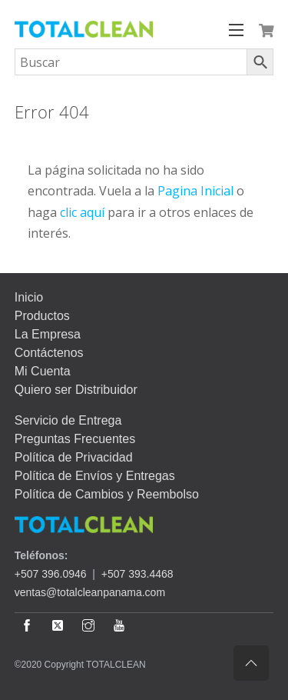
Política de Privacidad (74, 457)
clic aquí (82, 212)
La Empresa (48, 334)
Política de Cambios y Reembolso (107, 494)
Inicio (29, 297)
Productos (42, 315)
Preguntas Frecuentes (75, 438)
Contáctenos (49, 352)
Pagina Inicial (195, 190)
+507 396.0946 (51, 574)
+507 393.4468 (137, 574)
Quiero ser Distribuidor (76, 389)
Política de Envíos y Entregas (95, 475)
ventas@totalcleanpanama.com (90, 592)
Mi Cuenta (43, 371)
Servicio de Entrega (68, 420)
